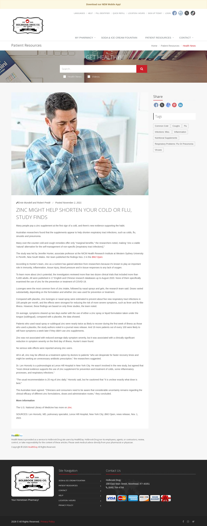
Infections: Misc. (162, 132)
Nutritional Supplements (166, 138)
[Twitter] (187, 13)
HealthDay (33, 447)
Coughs (176, 126)
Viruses (158, 150)
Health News (72, 76)
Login (168, 13)
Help (90, 13)
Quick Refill (119, 13)
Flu (185, 126)
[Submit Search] (141, 69)
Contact (185, 37)
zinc (70, 407)
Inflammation (180, 132)
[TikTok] (193, 13)
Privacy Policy (66, 505)
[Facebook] (174, 13)
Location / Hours (136, 13)
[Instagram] (180, 13)
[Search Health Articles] (98, 69)
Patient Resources (158, 37)
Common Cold (161, 126)
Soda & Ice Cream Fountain (119, 37)
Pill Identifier (103, 13)
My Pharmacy (84, 37)
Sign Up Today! (155, 13)
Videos (94, 76)
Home (154, 45)
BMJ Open (97, 257)
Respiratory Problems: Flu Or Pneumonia (174, 144)
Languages (79, 13)
